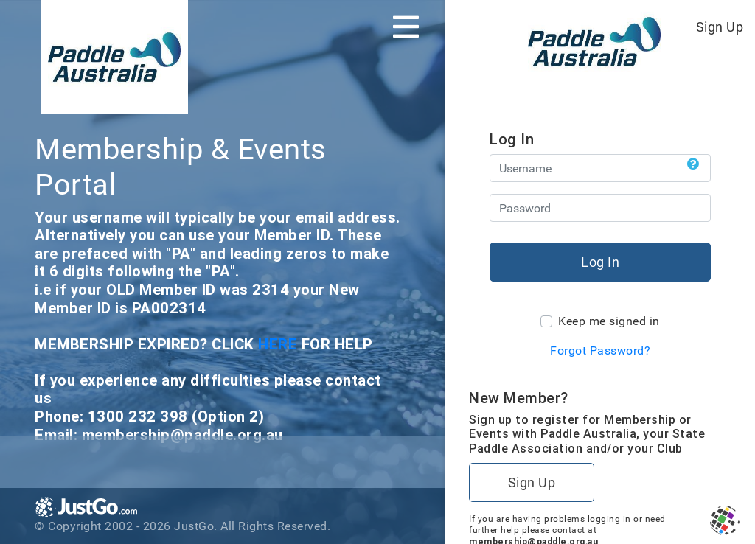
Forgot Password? (600, 351)
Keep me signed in (609, 321)
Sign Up (720, 27)
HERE (280, 344)
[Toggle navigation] (406, 26)
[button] (693, 164)
